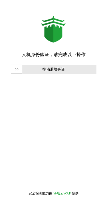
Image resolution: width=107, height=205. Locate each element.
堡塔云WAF (62, 193)
